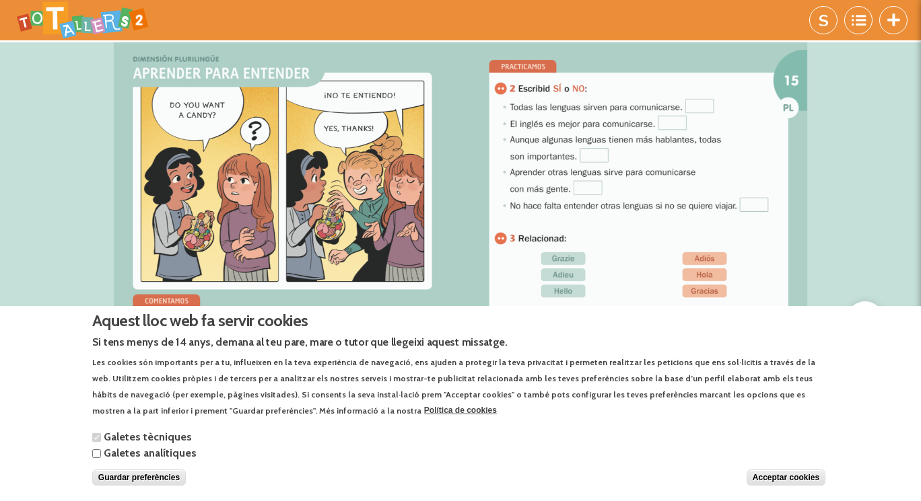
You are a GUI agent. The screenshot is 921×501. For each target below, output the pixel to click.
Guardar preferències (139, 477)
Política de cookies (460, 410)
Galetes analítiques (150, 453)
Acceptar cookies (786, 477)
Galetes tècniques (148, 436)
